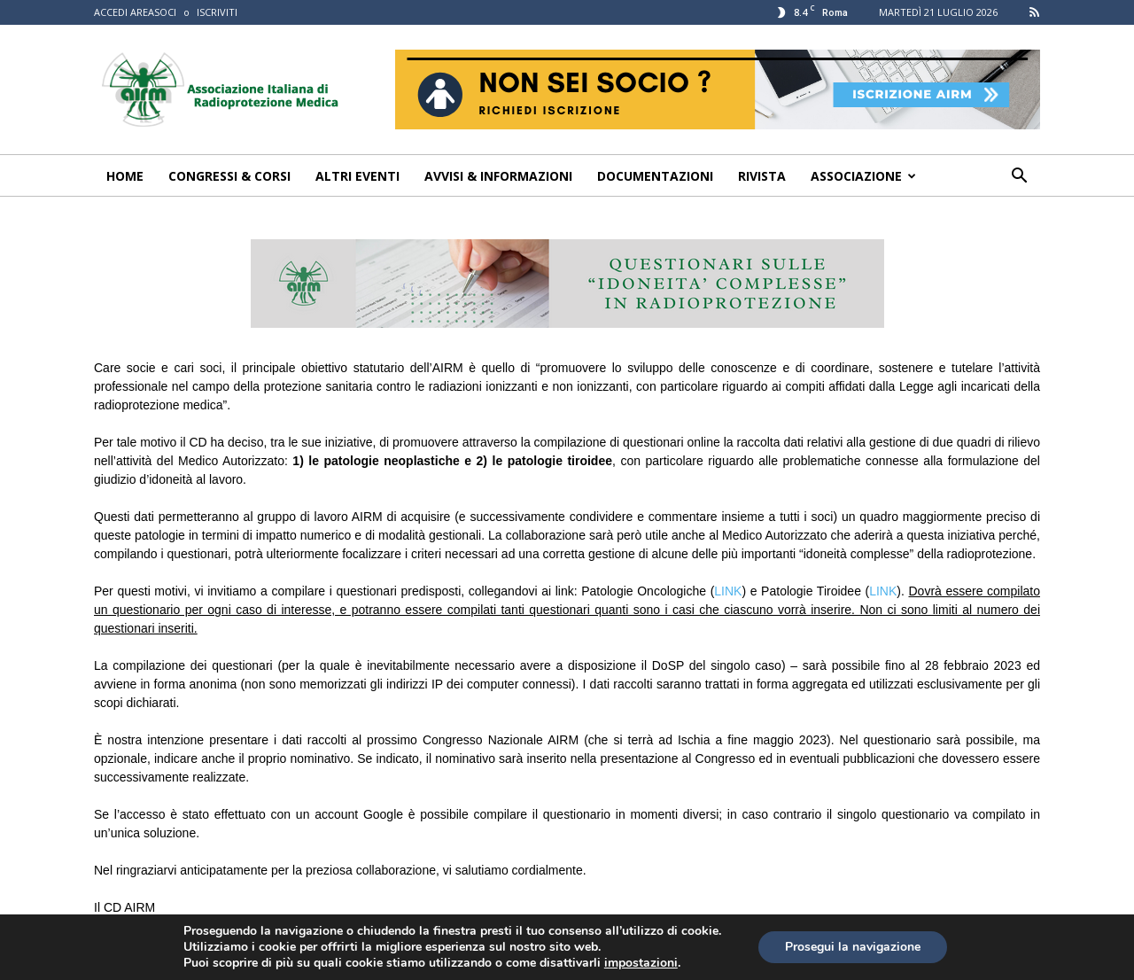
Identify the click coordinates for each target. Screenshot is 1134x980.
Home (125, 175)
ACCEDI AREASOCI (135, 12)
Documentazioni (655, 175)
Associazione (863, 175)
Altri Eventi (357, 175)
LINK (728, 591)
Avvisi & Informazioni (498, 175)
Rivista (762, 175)
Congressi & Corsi (229, 175)
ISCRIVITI (217, 12)
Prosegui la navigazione (852, 946)
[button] (1019, 177)
